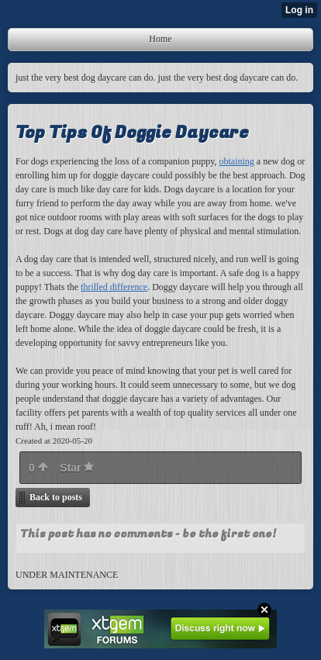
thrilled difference (114, 287)
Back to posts (55, 497)
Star (77, 467)
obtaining (236, 161)
